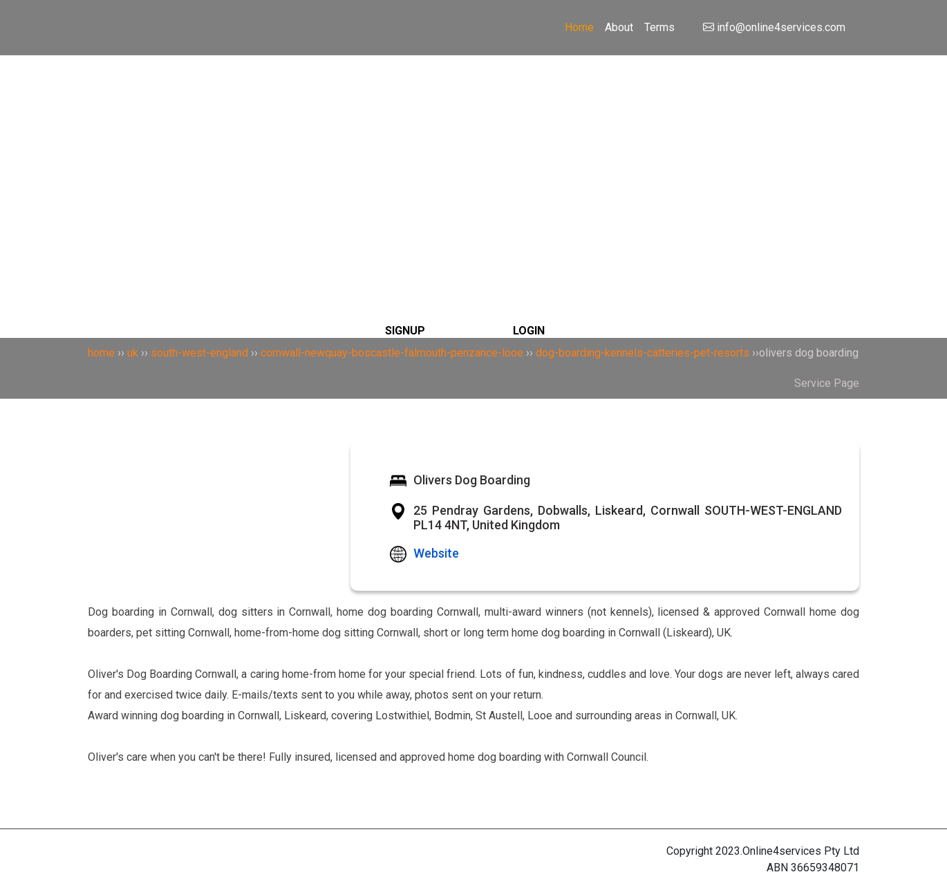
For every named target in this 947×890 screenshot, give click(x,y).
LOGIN (529, 330)
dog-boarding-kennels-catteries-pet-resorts (642, 352)
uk (132, 352)
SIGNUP (405, 330)
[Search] (474, 138)
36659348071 (825, 867)
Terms (659, 27)
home (101, 352)
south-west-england (199, 352)
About (619, 27)
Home (579, 27)
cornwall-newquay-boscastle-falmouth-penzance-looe (392, 352)
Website (436, 553)
